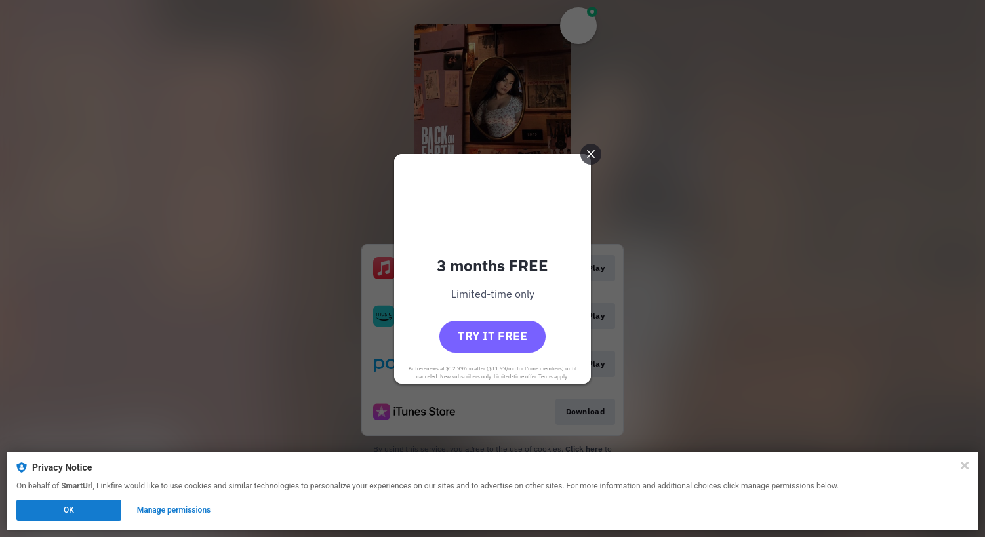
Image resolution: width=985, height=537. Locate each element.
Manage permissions (174, 510)
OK (69, 510)
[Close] (964, 465)
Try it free (492, 336)
